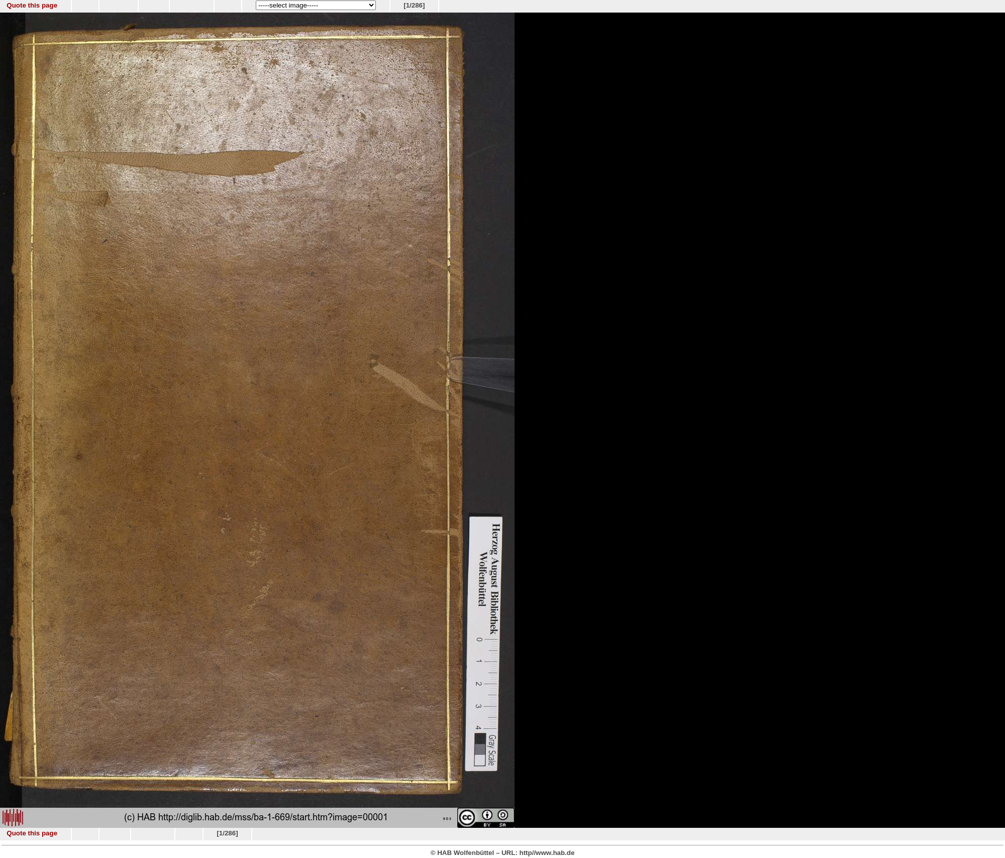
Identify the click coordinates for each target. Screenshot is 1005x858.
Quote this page (32, 5)
